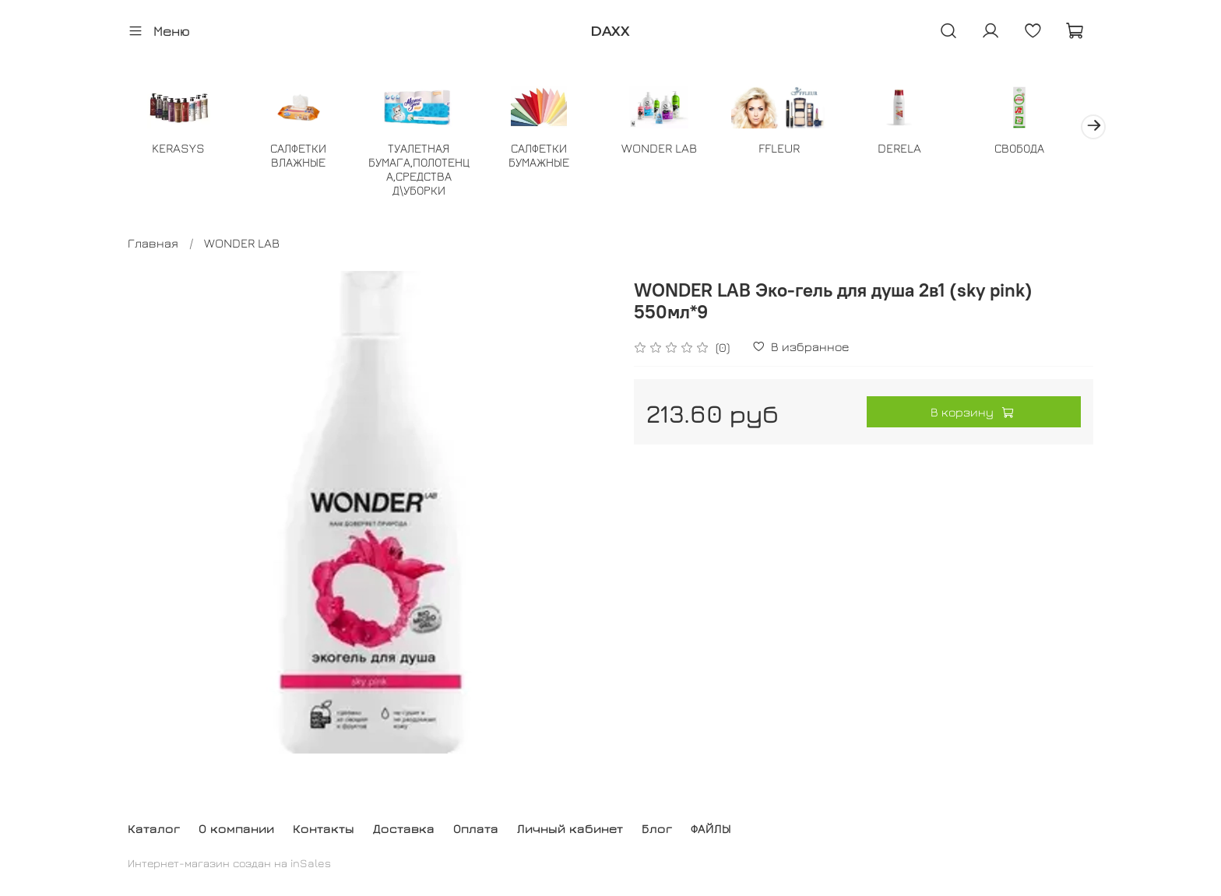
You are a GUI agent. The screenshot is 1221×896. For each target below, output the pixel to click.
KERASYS (179, 149)
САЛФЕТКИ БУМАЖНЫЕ (549, 156)
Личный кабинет (570, 828)
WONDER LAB (672, 149)
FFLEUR (795, 149)
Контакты (323, 828)
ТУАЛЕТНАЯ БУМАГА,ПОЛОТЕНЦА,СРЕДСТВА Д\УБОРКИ (426, 170)
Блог (657, 828)
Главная (153, 244)
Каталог (154, 828)
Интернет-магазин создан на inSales (229, 863)
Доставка (404, 828)
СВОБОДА (1041, 149)
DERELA (918, 149)
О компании (236, 828)
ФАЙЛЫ (711, 828)
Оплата (475, 828)
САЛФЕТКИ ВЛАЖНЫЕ (303, 156)
